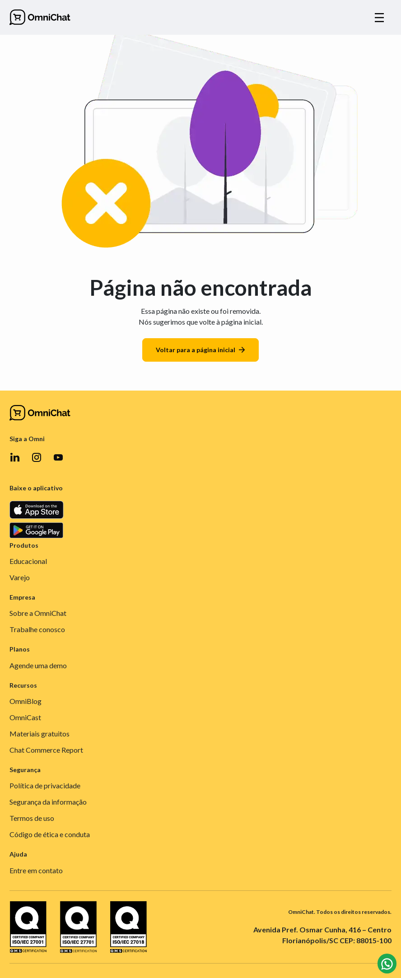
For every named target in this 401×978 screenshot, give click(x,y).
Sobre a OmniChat (37, 613)
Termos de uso (31, 818)
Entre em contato (36, 870)
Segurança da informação (48, 801)
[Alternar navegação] (379, 17)
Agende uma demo (38, 665)
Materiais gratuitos (39, 733)
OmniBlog (25, 701)
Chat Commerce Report (46, 749)
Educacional (28, 561)
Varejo (19, 577)
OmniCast (25, 717)
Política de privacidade (44, 785)
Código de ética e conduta (49, 834)
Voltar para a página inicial (200, 350)
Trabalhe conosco (37, 629)
